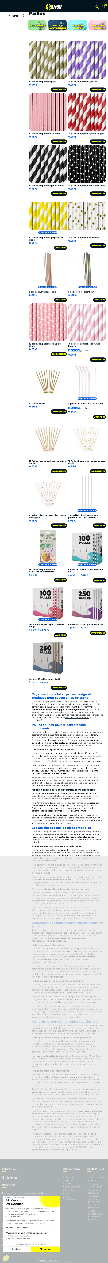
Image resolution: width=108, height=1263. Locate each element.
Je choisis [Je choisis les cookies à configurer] (17, 1249)
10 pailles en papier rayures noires (46, 185)
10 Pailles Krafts (37, 403)
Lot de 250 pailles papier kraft (44, 679)
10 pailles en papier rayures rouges (86, 133)
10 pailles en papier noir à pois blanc (87, 185)
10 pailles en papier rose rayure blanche (84, 345)
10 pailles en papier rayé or (42, 81)
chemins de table (68, 768)
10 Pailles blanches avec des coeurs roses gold (47, 516)
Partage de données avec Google (20, 1236)
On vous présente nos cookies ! (19, 1238)
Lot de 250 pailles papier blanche (85, 624)
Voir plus (60, 248)
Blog (67, 1194)
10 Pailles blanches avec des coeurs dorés (86, 462)
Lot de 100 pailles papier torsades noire (85, 570)
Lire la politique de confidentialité (17, 1227)
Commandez (59, 89)
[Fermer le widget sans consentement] (15, 1197)
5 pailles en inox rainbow (81, 292)
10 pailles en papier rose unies (44, 133)
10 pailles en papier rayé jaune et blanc (46, 238)
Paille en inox (37, 25)
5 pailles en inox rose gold (42, 292)
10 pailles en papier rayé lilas (82, 81)
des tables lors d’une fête (77, 717)
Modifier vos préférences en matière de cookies (95, 1215)
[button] (5, 1258)
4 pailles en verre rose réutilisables (86, 403)
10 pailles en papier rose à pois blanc (45, 345)
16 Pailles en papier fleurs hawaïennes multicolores (42, 570)
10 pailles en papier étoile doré (84, 237)
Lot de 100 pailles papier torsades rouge (46, 625)
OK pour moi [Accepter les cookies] (45, 1249)
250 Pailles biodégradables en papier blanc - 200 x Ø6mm (83, 516)
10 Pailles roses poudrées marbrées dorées (47, 462)
